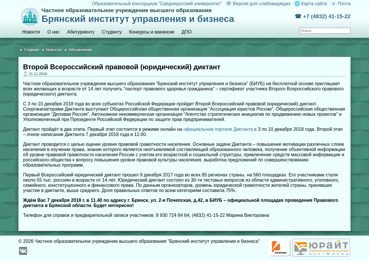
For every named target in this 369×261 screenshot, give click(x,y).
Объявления (80, 50)
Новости (31, 31)
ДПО (187, 31)
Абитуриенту (81, 31)
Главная (31, 50)
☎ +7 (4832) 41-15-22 (323, 16)
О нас (53, 31)
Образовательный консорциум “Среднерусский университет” (157, 3)
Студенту (112, 31)
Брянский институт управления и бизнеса (168, 15)
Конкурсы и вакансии (151, 31)
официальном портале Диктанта (218, 129)
